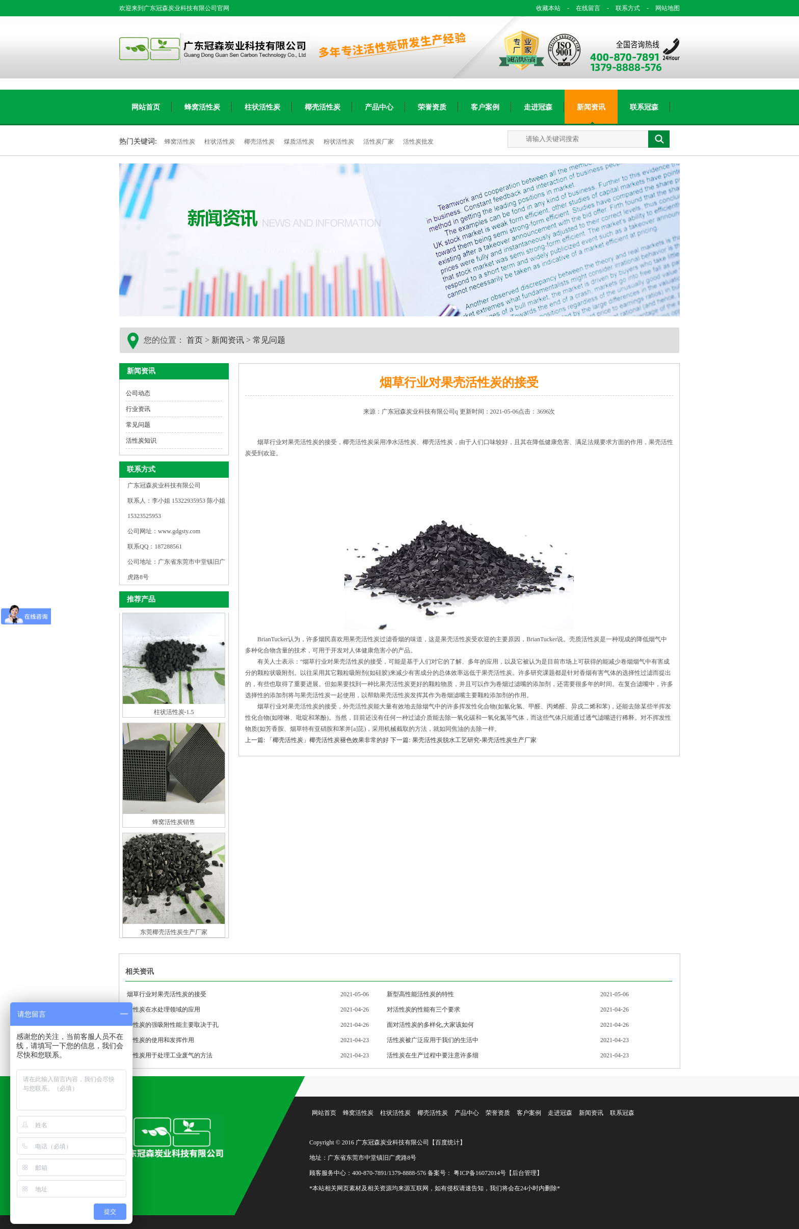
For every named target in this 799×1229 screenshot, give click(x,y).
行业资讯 (138, 409)
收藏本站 (548, 8)
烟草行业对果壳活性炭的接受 (166, 994)
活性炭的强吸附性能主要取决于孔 (173, 1024)
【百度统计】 (447, 1142)
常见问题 (269, 340)
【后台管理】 (524, 1173)
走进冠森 (538, 107)
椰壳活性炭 (322, 107)
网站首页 (145, 107)
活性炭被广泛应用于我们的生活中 (432, 1040)
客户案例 (485, 107)
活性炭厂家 (379, 141)
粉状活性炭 (340, 141)
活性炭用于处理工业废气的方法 (169, 1055)
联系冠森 (644, 107)
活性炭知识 (141, 440)
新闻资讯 (591, 107)
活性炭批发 (418, 141)
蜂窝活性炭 (202, 107)
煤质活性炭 (300, 141)
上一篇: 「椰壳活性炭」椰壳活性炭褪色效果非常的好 (317, 740)
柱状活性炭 (262, 107)
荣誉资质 (432, 107)
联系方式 (622, 8)
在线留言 (582, 8)
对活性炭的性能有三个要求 (423, 1009)
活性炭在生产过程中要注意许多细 (432, 1055)
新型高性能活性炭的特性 (420, 994)
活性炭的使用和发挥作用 (160, 1040)
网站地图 (661, 8)
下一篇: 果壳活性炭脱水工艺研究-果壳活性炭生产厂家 (463, 740)
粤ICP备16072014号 (480, 1173)
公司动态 (138, 393)
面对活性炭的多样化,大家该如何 (430, 1024)
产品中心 (379, 107)
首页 (195, 340)
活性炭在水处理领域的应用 (163, 1009)
